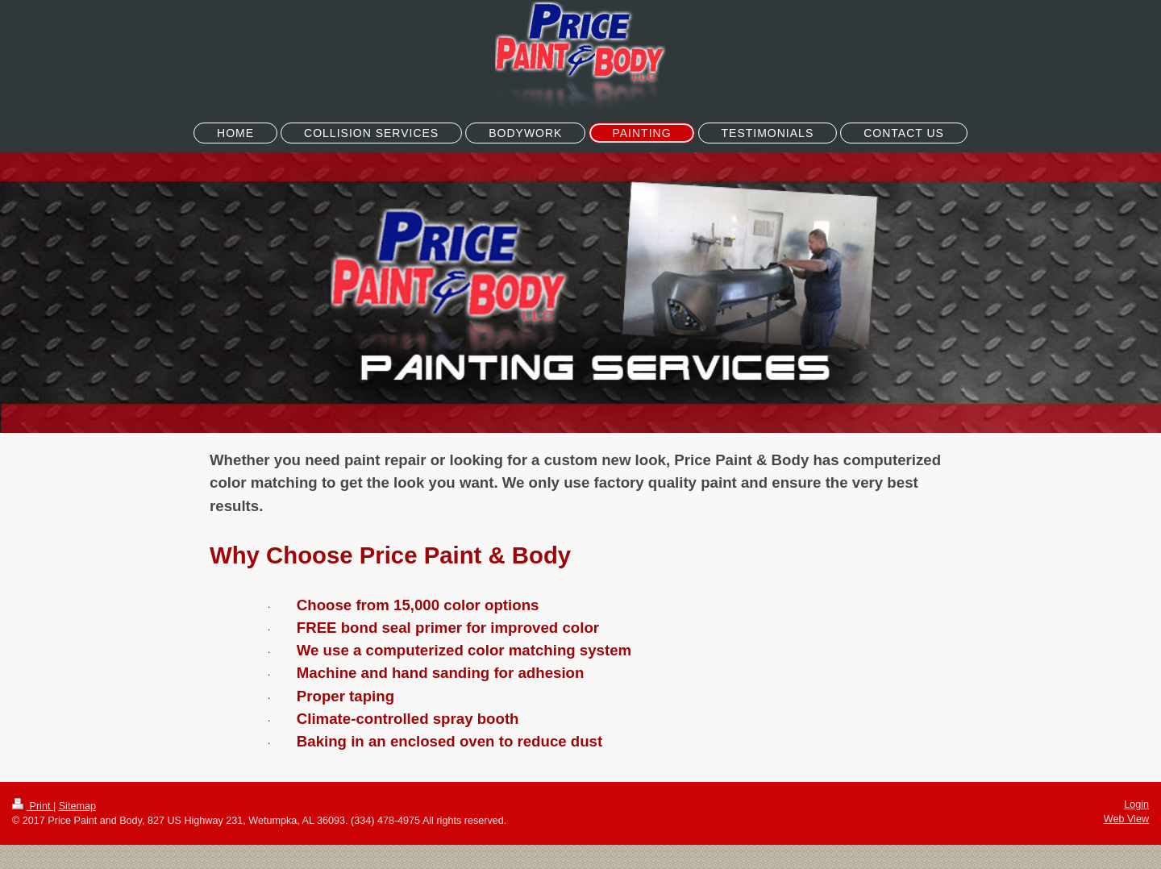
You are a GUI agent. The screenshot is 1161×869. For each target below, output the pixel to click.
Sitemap (77, 806)
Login (1136, 804)
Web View (1126, 819)
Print (32, 806)
